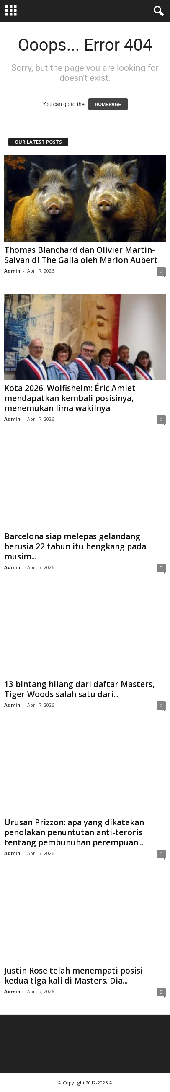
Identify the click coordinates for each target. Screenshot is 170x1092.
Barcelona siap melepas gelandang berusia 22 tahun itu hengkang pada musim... (75, 546)
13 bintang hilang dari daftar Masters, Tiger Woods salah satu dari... (79, 689)
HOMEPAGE (108, 104)
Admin (12, 271)
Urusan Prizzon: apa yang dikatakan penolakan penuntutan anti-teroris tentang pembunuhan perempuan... (74, 832)
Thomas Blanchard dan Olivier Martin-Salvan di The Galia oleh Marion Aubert (81, 255)
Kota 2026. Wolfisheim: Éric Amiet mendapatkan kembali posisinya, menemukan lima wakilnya (70, 398)
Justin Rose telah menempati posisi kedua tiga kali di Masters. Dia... (73, 975)
